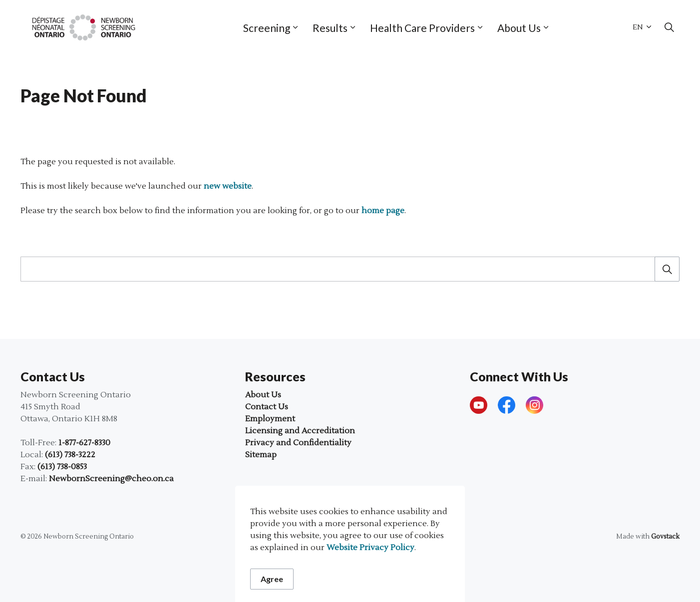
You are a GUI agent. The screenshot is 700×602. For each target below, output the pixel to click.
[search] (346, 269)
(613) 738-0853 (62, 467)
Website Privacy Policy (370, 577)
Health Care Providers (422, 27)
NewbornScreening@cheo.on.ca (111, 479)
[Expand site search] (669, 27)
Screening (266, 27)
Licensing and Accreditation (300, 431)
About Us (519, 27)
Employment (270, 419)
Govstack (665, 537)
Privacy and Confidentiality (298, 443)
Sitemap (261, 455)
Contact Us (266, 407)
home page (382, 211)
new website (228, 186)
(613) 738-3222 (70, 455)
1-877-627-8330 (84, 443)
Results (330, 27)
